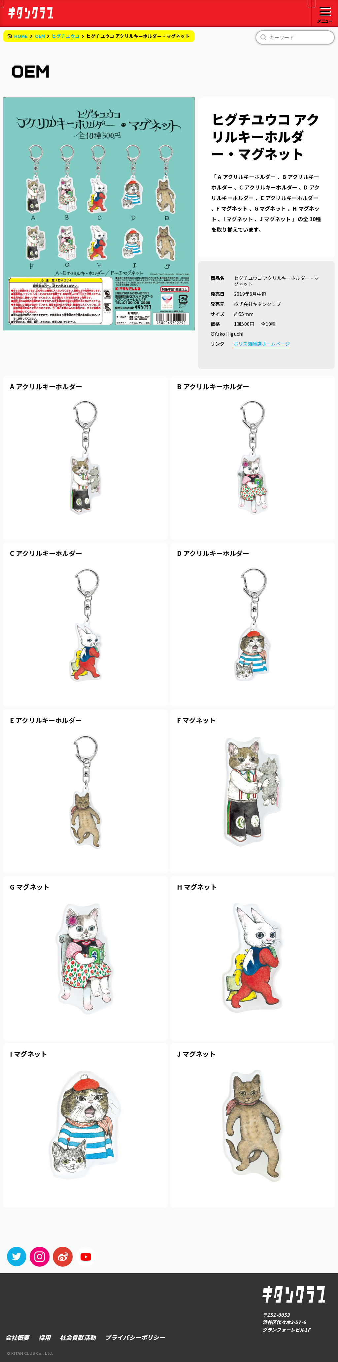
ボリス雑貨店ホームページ (262, 343)
